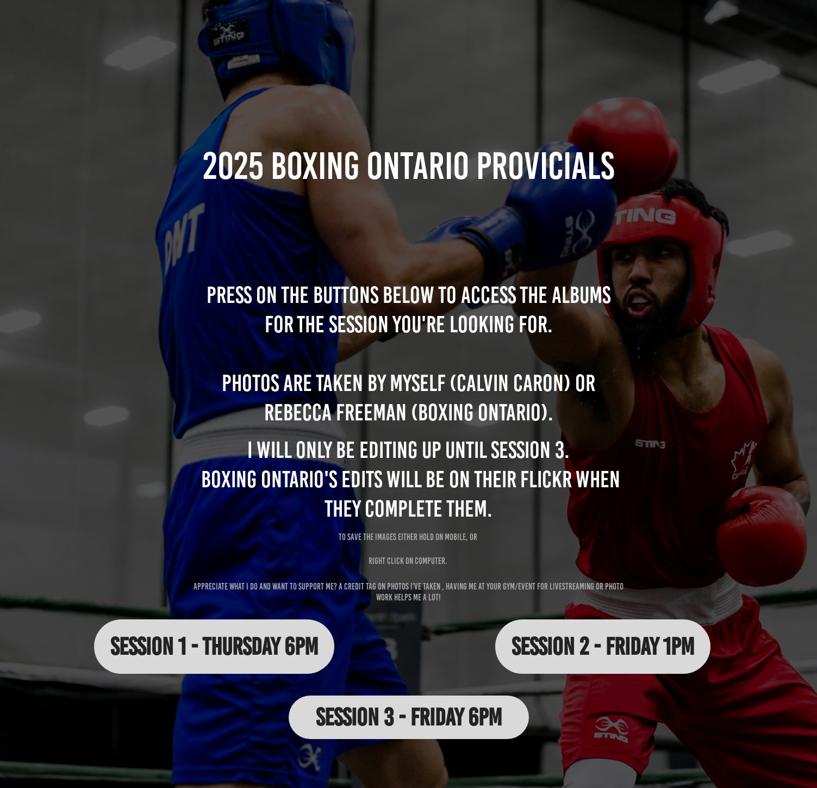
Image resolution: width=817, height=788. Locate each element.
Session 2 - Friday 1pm (603, 646)
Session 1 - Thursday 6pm (214, 646)
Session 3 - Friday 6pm (409, 717)
